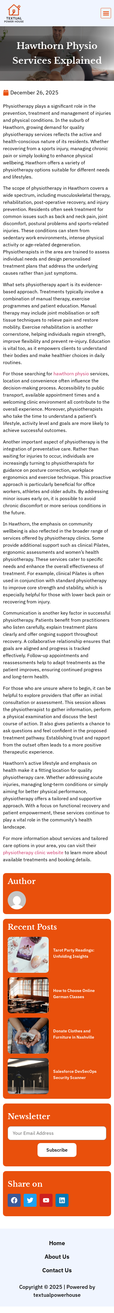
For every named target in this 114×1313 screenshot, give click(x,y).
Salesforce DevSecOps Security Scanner (75, 1074)
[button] (106, 13)
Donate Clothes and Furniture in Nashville (73, 1034)
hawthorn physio (71, 373)
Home (57, 1243)
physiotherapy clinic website (33, 852)
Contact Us (57, 1270)
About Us (57, 1256)
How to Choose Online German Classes (74, 993)
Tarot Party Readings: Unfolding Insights (73, 953)
